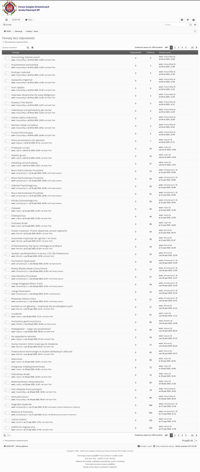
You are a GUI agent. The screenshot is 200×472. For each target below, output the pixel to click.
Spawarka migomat (21, 79)
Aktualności (56, 294)
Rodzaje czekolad (20, 72)
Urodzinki (16, 313)
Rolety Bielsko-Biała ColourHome (29, 268)
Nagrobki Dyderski (21, 404)
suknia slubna (18, 419)
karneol (19, 422)
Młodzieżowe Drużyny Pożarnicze (63, 415)
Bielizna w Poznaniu (22, 411)
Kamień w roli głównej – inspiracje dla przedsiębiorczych (42, 306)
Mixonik (19, 233)
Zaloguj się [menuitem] (188, 20)
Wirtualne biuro (19, 396)
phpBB (95, 456)
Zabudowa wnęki (20, 374)
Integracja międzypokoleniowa (28, 366)
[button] (166, 47)
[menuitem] (182, 19)
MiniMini (19, 324)
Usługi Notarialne (20, 291)
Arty (94, 458)
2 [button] (175, 47)
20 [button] (192, 47)
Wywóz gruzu (18, 155)
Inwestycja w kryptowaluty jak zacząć (31, 109)
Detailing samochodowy (24, 162)
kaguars (19, 143)
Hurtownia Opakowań (23, 260)
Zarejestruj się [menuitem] (194, 20)
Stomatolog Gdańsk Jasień (25, 57)
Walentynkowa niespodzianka (27, 381)
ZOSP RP (16, 19)
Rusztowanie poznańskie (24, 64)
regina (18, 150)
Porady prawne (56, 173)
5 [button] (185, 47)
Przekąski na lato (20, 147)
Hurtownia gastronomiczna (26, 321)
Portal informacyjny (22, 132)
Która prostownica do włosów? (28, 140)
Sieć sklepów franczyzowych (26, 389)
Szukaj (8, 25)
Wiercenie (16, 359)
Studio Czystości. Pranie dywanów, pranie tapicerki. (39, 230)
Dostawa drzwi (19, 223)
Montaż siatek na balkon (24, 125)
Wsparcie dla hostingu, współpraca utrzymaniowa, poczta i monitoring (100, 461)
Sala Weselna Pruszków (24, 276)
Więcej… (7, 20)
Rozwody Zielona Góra (23, 298)
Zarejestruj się (36, 25)
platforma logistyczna (23, 426)
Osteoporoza (18, 215)
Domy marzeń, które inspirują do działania (34, 343)
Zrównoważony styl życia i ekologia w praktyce (36, 245)
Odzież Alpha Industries (24, 117)
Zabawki (15, 208)
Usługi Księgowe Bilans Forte (27, 283)
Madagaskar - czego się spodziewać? (31, 328)
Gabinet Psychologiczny (24, 185)
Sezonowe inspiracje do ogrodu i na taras (33, 238)
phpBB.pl (111, 464)
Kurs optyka (17, 87)
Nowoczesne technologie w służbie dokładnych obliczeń (41, 351)
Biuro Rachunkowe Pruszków (27, 170)
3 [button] (178, 47)
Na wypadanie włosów (23, 336)
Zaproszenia (56, 264)
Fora (30, 19)
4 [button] (182, 47)
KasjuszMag (21, 60)
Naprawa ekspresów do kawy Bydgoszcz (33, 94)
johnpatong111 (22, 173)
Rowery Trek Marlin (22, 102)
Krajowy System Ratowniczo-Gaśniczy (65, 407)
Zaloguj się (20, 25)
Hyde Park (51, 60)
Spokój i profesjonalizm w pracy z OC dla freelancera (40, 253)
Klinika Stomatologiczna (24, 200)
